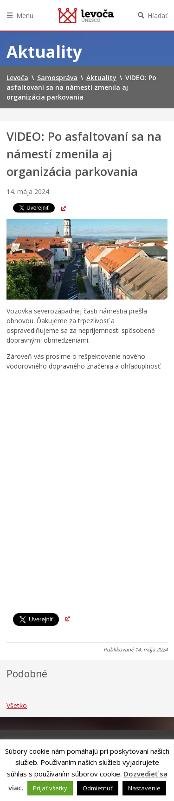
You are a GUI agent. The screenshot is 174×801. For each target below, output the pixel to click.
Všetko (16, 705)
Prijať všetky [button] (50, 788)
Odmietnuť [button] (98, 788)
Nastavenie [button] (144, 788)
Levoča (86, 15)
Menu (24, 15)
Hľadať (158, 15)
